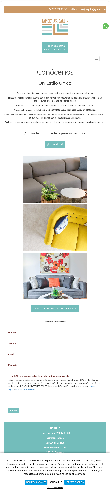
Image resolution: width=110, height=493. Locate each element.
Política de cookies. (55, 488)
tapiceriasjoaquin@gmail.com (89, 9)
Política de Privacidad (25, 389)
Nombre (12, 332)
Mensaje (12, 365)
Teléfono (12, 343)
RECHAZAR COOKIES (36, 482)
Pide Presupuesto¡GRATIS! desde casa (55, 47)
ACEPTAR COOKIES (75, 482)
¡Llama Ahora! (55, 144)
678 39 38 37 (59, 9)
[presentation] (26, 397)
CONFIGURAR (55, 482)
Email (11, 354)
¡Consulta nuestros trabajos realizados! (55, 308)
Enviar (13, 410)
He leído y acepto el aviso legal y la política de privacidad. (39, 376)
